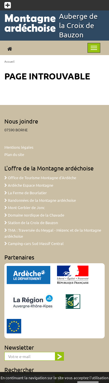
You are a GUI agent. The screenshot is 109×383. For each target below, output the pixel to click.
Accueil (9, 61)
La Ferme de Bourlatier (25, 192)
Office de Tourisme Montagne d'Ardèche (40, 177)
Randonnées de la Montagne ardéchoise (40, 200)
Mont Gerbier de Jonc (24, 207)
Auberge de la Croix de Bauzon (78, 25)
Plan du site (14, 154)
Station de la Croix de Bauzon (31, 222)
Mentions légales (18, 147)
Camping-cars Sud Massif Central (34, 243)
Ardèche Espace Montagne (28, 185)
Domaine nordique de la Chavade (34, 215)
